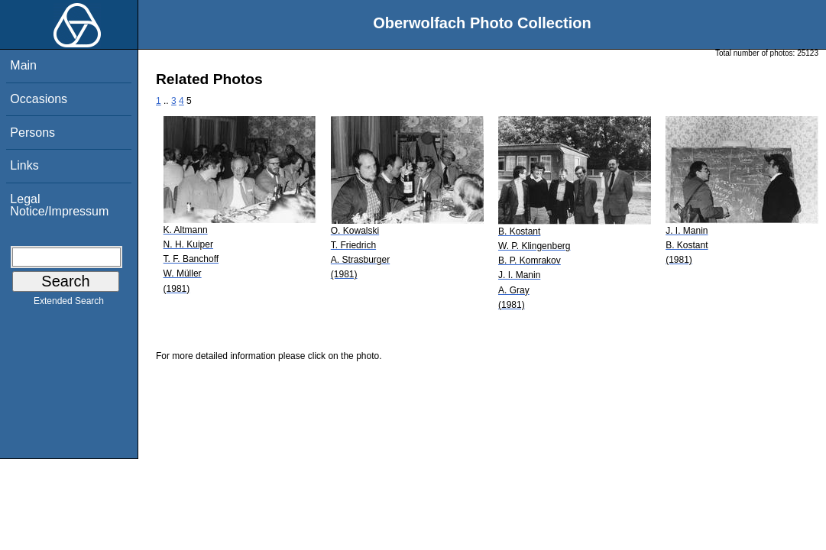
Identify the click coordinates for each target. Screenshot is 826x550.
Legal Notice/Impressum (59, 205)
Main (23, 65)
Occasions (38, 98)
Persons (32, 132)
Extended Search (69, 304)
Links (24, 165)
